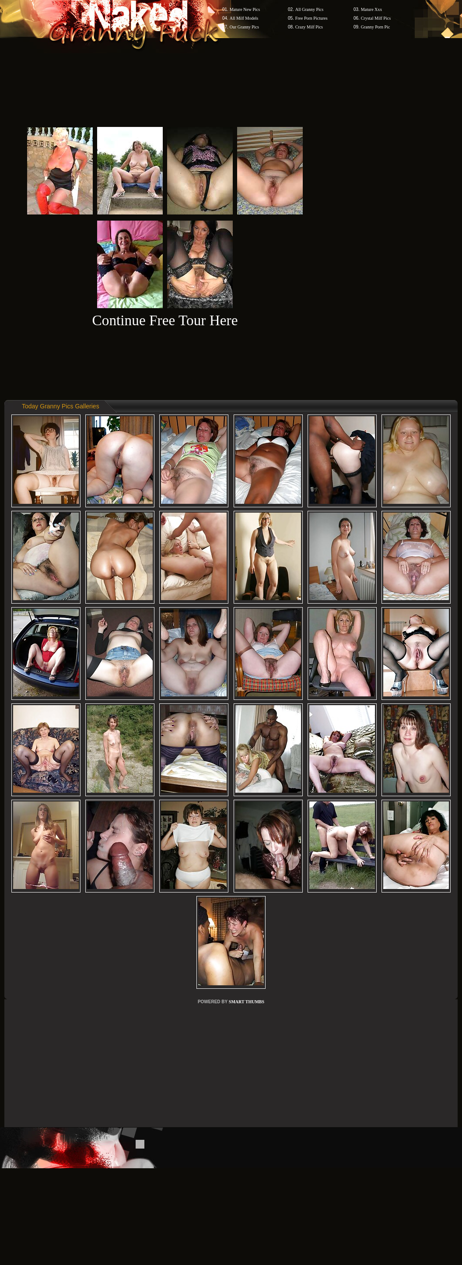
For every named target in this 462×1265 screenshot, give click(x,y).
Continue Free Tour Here (165, 320)
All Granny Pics (309, 9)
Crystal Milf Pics (376, 18)
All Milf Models (244, 18)
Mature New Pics (245, 9)
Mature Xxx (371, 9)
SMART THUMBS (246, 1001)
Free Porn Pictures (311, 18)
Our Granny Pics (244, 27)
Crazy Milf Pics (309, 27)
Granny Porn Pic (375, 27)
